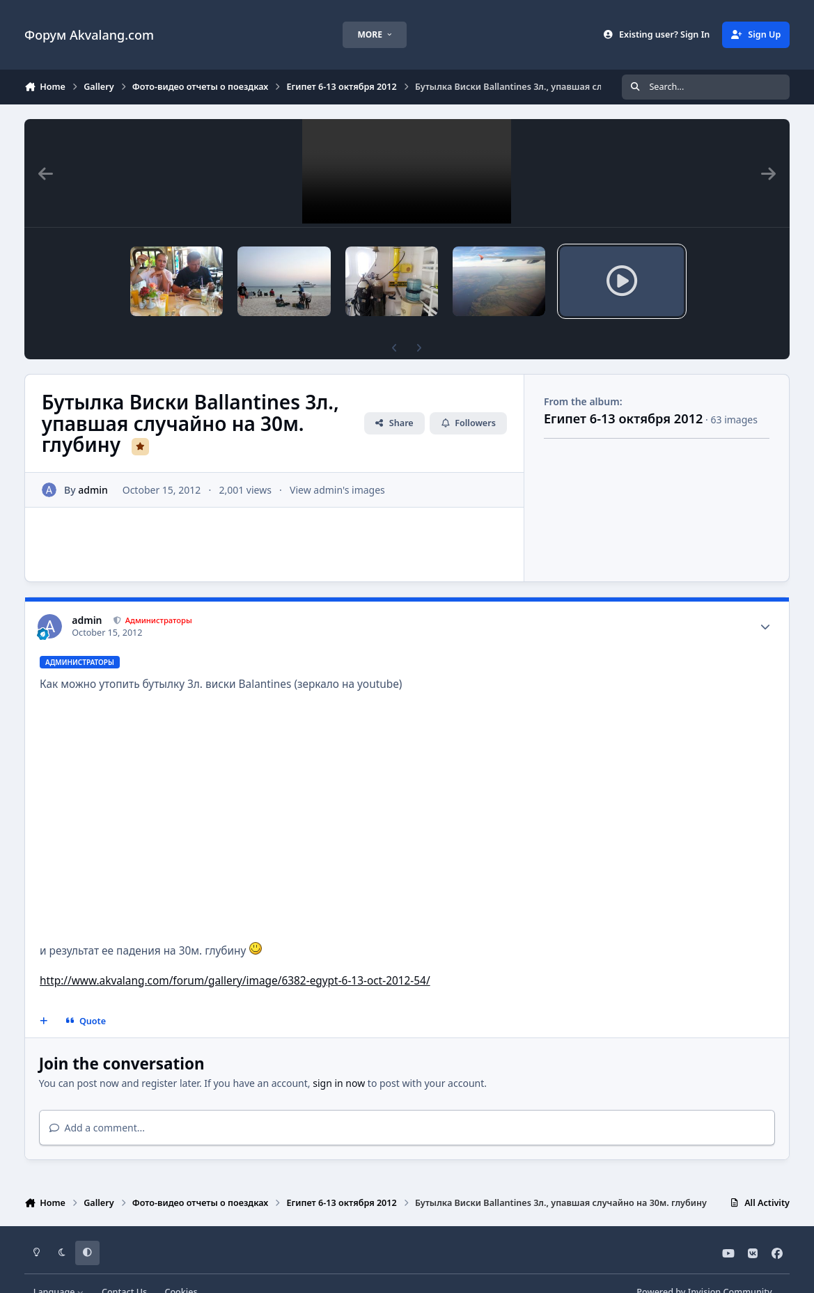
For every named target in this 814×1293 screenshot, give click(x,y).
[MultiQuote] (44, 998)
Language (58, 1268)
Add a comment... (97, 1104)
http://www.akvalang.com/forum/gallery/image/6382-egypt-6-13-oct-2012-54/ (235, 957)
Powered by (704, 1268)
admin (93, 466)
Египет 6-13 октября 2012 (623, 394)
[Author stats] (765, 603)
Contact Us (124, 1268)
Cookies (180, 1268)
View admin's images (337, 466)
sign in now (339, 1059)
